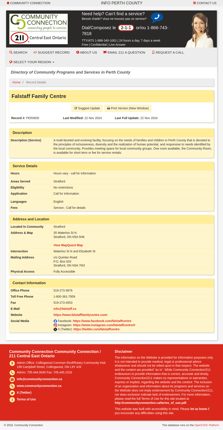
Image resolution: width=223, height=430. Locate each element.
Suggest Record (51, 52)
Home (16, 82)
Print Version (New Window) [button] (128, 108)
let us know (198, 409)
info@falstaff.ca (65, 308)
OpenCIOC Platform (206, 425)
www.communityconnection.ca (39, 386)
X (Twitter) (24, 392)
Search (18, 52)
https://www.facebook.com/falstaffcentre (102, 321)
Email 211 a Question (124, 52)
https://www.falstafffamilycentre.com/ (81, 315)
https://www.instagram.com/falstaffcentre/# (104, 325)
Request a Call (168, 52)
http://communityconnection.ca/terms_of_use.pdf (150, 403)
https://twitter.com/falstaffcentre (96, 329)
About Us (86, 52)
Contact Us (204, 3)
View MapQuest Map (68, 245)
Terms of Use (26, 399)
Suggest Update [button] (87, 108)
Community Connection (28, 3)
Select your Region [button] (31, 62)
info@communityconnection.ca (39, 379)
